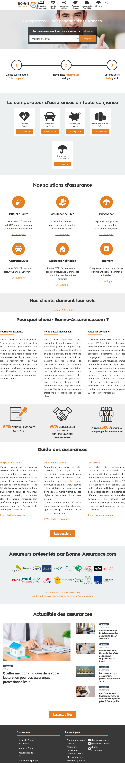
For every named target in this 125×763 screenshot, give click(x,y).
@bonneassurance (98, 759)
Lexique (70, 759)
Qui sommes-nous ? (76, 756)
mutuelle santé (72, 497)
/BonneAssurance (98, 756)
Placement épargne (75, 128)
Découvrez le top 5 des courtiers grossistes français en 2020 (109, 693)
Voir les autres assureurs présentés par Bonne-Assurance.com (62, 611)
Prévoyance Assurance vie (63, 169)
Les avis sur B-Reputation (62, 326)
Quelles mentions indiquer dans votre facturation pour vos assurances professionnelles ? (31, 693)
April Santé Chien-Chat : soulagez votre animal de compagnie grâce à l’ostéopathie (109, 713)
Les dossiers (62, 549)
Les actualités (62, 730)
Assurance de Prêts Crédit (100, 128)
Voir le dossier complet (13, 531)
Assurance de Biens (49, 128)
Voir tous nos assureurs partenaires (62, 608)
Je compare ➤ (25, 135)
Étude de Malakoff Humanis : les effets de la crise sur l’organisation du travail (108, 672)
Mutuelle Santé (24, 128)
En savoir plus (19, 250)
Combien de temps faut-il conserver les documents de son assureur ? (108, 650)
